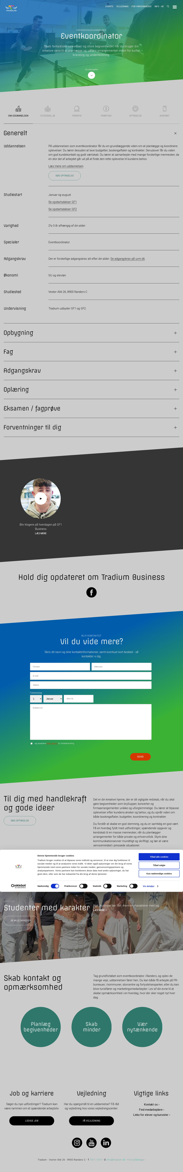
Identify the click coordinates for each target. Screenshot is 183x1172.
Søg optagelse (64, 175)
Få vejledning (91, 1120)
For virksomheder (141, 6)
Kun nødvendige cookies (159, 1154)
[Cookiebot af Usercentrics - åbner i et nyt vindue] (18, 1166)
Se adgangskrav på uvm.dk (128, 258)
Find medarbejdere (151, 1109)
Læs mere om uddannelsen (65, 166)
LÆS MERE (99, 910)
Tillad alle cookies (159, 1137)
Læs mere (40, 533)
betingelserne (52, 743)
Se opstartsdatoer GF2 (62, 209)
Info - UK (159, 6)
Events (109, 6)
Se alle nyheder (21, 920)
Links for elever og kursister (150, 1115)
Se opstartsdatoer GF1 (62, 202)
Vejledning (122, 6)
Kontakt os (151, 1104)
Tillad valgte (159, 1145)
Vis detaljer (148, 1166)
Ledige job (31, 1120)
